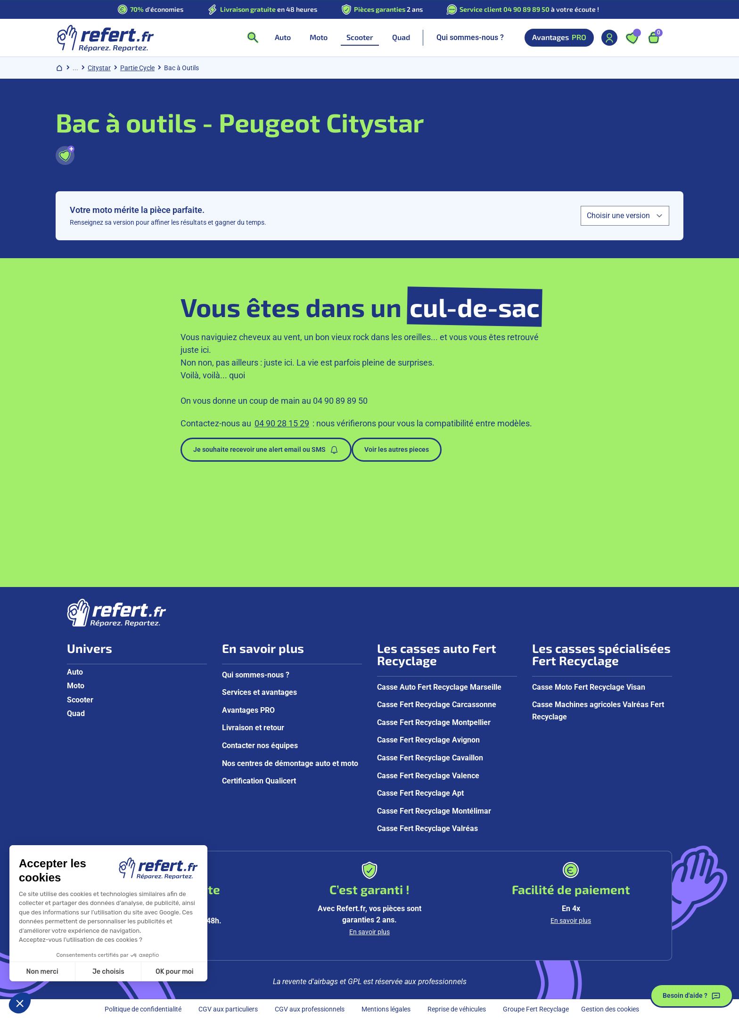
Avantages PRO (248, 710)
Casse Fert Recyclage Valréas (427, 828)
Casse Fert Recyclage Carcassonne (436, 704)
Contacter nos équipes (260, 745)
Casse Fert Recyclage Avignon (428, 739)
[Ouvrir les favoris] (632, 38)
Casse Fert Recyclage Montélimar (434, 811)
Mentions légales (386, 1009)
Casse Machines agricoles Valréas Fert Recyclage (598, 710)
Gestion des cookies (610, 1009)
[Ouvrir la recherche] (252, 38)
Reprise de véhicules (456, 1009)
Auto (75, 672)
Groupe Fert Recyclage (536, 1009)
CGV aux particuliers (228, 1009)
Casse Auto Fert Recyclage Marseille (439, 687)
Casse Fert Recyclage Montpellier (434, 722)
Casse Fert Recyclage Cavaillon (430, 757)
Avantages (559, 38)
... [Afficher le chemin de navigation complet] (75, 68)
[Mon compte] (609, 38)
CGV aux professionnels (310, 1009)
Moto (75, 685)
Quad (76, 713)
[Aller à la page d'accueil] (105, 38)
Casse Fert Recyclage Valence (428, 775)
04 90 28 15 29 (282, 423)
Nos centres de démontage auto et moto (290, 763)
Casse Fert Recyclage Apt (420, 793)
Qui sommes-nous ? (470, 37)
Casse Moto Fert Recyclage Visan (588, 687)
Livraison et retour (253, 727)
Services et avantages (259, 692)
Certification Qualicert (259, 780)
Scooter (80, 699)
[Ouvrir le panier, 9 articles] (654, 38)
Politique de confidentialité (143, 1009)
